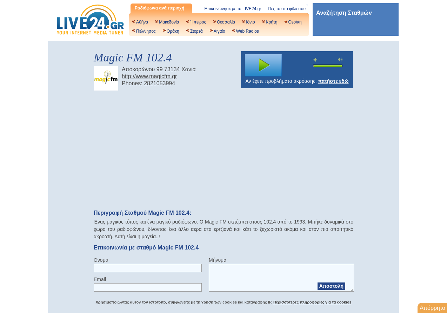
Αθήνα (142, 22)
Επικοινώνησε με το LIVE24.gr (233, 8)
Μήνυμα (217, 260)
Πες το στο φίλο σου (287, 8)
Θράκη (173, 31)
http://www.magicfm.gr (149, 76)
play (263, 65)
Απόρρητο (432, 308)
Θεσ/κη (295, 22)
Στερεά (196, 31)
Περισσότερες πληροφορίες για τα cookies (312, 302)
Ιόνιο (250, 22)
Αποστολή (331, 286)
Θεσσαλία (226, 22)
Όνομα (101, 260)
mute (316, 60)
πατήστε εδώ (333, 81)
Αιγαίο (219, 31)
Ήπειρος (198, 22)
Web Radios (247, 31)
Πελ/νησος (146, 31)
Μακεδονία (169, 22)
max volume (340, 59)
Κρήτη (272, 22)
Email (100, 279)
